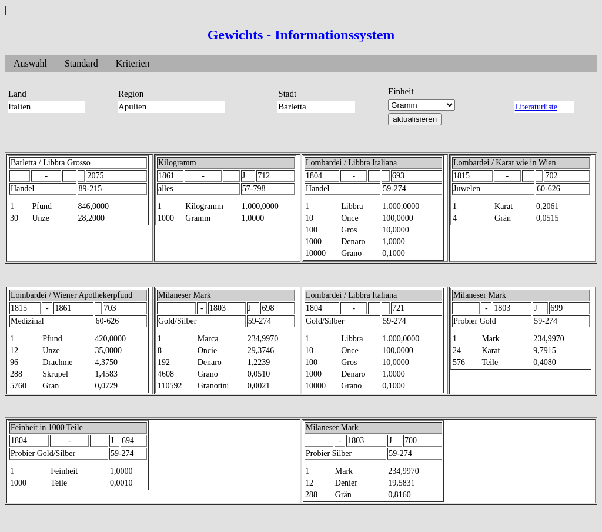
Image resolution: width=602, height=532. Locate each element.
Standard (81, 63)
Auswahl (30, 63)
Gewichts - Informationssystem (301, 34)
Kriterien (133, 63)
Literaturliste (536, 106)
